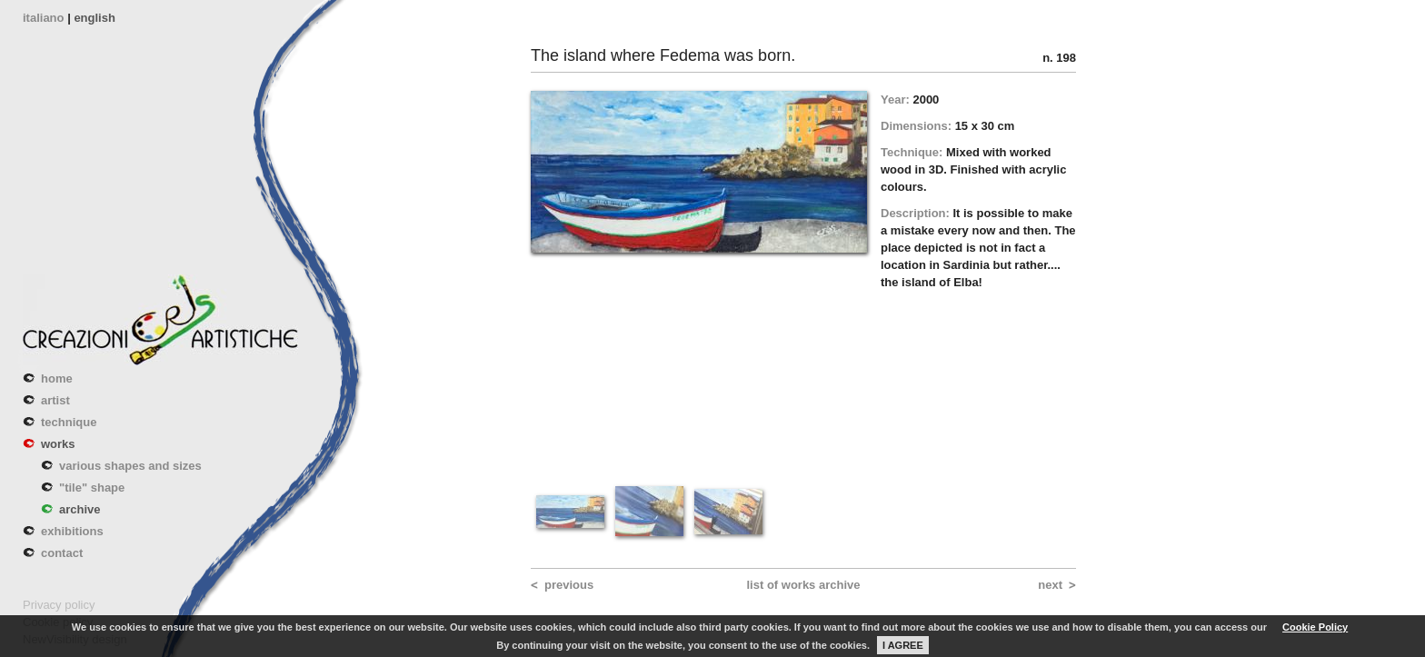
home (57, 378)
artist (55, 400)
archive (80, 509)
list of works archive (804, 585)
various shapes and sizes (130, 466)
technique (68, 422)
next (1050, 585)
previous (568, 585)
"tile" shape (92, 487)
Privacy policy (59, 605)
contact (62, 553)
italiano (44, 18)
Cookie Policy (1315, 627)
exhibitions (72, 531)
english (94, 18)
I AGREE (902, 645)
